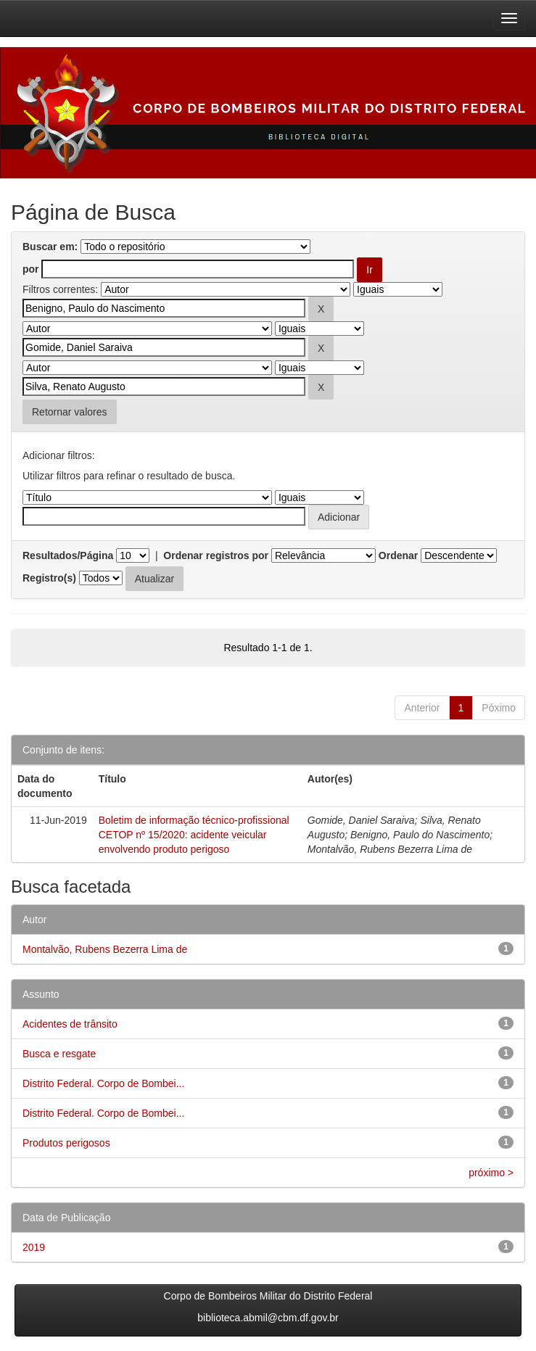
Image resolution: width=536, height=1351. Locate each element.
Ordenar (398, 555)
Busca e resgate (59, 1053)
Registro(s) (49, 578)
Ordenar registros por (215, 555)
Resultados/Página (67, 555)
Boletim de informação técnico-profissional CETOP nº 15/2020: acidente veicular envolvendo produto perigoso (194, 834)
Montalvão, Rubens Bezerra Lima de (104, 949)
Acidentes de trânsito (69, 1024)
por (30, 269)
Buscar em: (50, 246)
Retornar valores (69, 412)
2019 (33, 1247)
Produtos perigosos (66, 1143)
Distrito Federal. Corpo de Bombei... (103, 1083)
